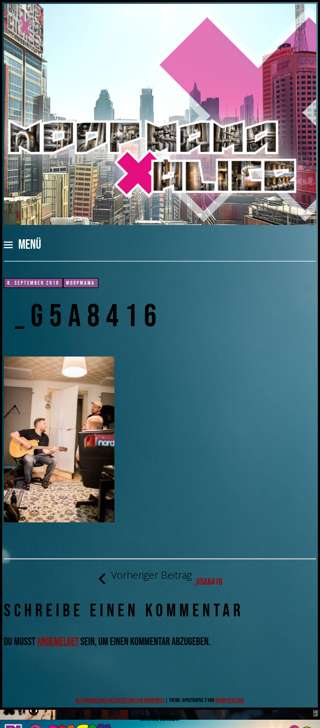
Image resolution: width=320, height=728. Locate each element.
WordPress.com (229, 700)
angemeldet (57, 642)
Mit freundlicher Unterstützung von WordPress (119, 700)
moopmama (80, 283)
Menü (29, 245)
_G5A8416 (159, 578)
